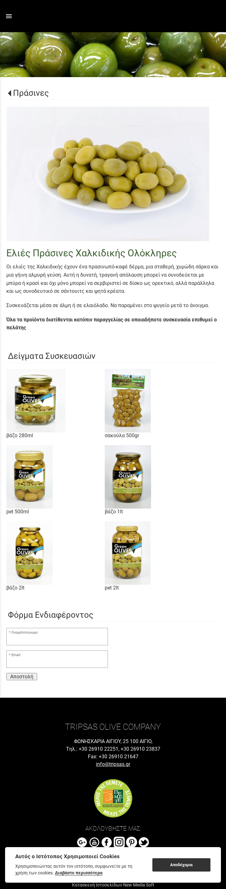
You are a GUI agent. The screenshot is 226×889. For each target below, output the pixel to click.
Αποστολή (21, 677)
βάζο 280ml (19, 435)
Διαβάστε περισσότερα (79, 872)
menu (9, 16)
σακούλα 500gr (122, 435)
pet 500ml (17, 512)
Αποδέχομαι (181, 864)
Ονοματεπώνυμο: (24, 632)
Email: (16, 655)
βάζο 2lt (15, 588)
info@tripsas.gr (113, 764)
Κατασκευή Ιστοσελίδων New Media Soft (113, 884)
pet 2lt (112, 588)
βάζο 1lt (114, 512)
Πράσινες (31, 93)
